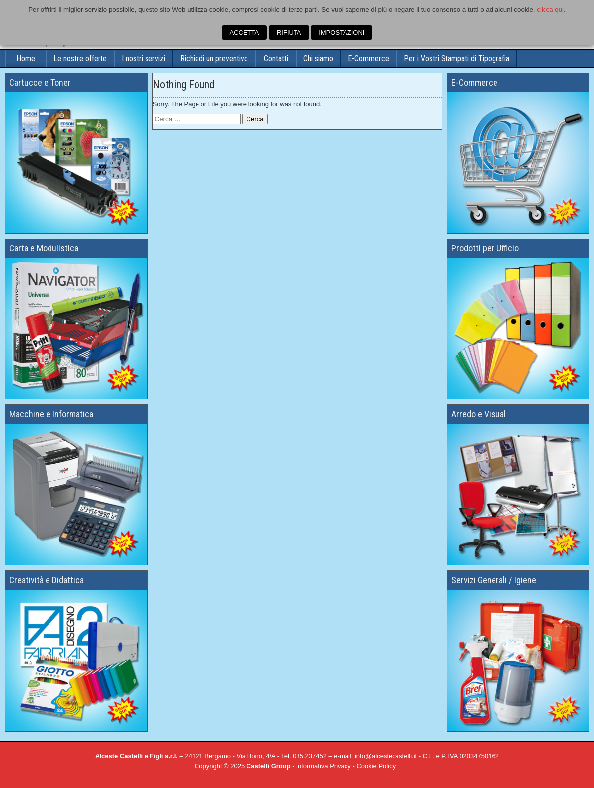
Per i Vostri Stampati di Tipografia (456, 58)
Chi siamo (318, 58)
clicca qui (550, 9)
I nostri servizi (143, 58)
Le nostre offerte (80, 58)
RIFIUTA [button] (289, 32)
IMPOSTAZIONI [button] (341, 32)
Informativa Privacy (323, 766)
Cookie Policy (376, 766)
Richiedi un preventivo (214, 58)
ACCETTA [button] (244, 32)
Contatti (276, 58)
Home (25, 58)
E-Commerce (368, 58)
